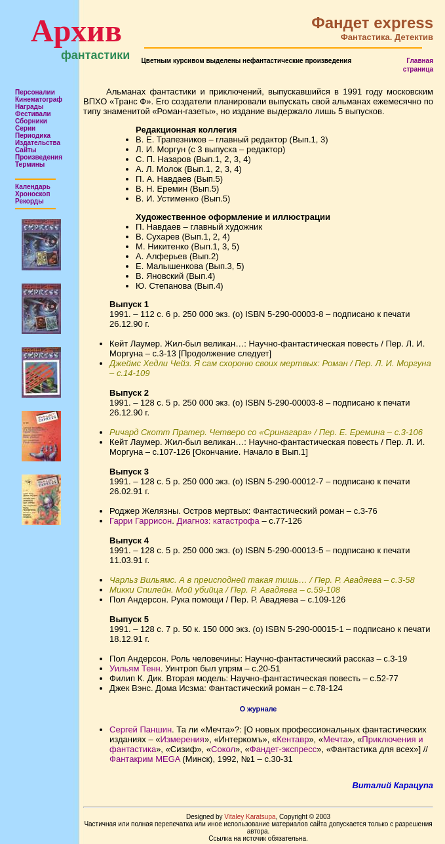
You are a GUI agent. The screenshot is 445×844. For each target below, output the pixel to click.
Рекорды (29, 201)
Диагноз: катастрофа (218, 521)
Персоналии (35, 92)
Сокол (223, 749)
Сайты (26, 150)
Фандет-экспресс (283, 749)
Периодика (32, 135)
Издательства (37, 142)
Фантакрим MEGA (144, 759)
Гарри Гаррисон (140, 521)
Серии (25, 128)
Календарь (32, 186)
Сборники (31, 121)
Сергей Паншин (140, 729)
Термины (30, 164)
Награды (29, 106)
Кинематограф (38, 99)
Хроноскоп (32, 194)
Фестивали (33, 113)
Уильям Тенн (135, 668)
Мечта (335, 739)
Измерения (182, 739)
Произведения (38, 157)
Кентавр (293, 739)
